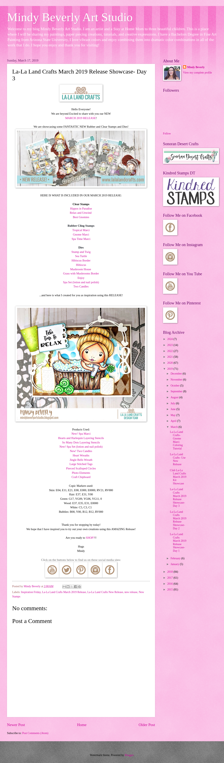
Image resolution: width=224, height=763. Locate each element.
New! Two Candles (81, 451)
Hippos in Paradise (81, 208)
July (173, 403)
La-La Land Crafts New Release (105, 592)
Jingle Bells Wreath (81, 459)
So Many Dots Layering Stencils (81, 442)
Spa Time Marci (81, 238)
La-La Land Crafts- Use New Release (177, 459)
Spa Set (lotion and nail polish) (81, 282)
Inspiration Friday (31, 592)
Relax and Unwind (81, 212)
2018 (170, 571)
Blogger (129, 755)
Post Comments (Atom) (35, 733)
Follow (167, 133)
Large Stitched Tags (80, 464)
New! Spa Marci (81, 433)
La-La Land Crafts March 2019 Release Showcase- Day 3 (178, 497)
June (173, 409)
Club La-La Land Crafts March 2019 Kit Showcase (178, 477)
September (177, 391)
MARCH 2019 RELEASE (80, 118)
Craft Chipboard (81, 477)
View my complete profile (197, 72)
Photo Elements (81, 472)
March (174, 426)
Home (81, 725)
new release (130, 592)
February (176, 558)
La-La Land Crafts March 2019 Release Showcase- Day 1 (178, 542)
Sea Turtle (81, 256)
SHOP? (90, 537)
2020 (170, 362)
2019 (170, 368)
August (175, 397)
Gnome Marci (81, 234)
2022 (170, 351)
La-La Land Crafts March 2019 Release (64, 592)
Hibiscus (81, 264)
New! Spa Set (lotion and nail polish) (81, 446)
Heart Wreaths (81, 455)
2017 (170, 577)
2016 (170, 583)
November (177, 379)
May (173, 415)
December (177, 373)
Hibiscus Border (81, 260)
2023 (170, 345)
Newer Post (16, 725)
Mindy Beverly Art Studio (70, 17)
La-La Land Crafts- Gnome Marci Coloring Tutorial (176, 440)
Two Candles (81, 286)
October (175, 385)
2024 (170, 339)
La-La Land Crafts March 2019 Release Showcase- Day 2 (178, 520)
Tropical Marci (81, 230)
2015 (170, 589)
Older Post (147, 725)
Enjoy (81, 277)
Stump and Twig (80, 251)
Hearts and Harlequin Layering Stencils (81, 438)
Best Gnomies (81, 217)
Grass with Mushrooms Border (81, 273)
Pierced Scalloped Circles (81, 468)
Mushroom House (80, 269)
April (174, 420)
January (175, 564)
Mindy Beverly (196, 67)
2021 (170, 356)
